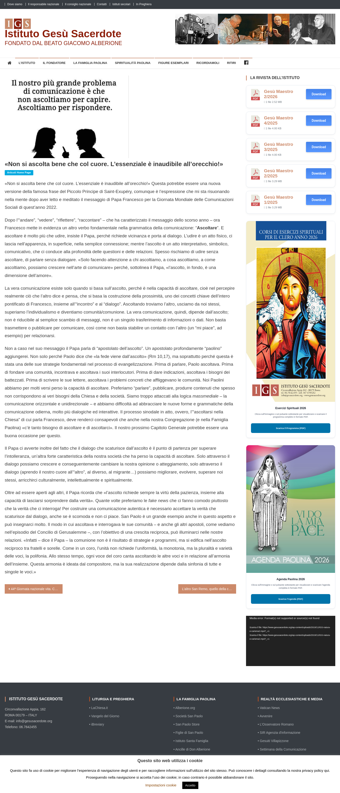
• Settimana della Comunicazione (282, 749)
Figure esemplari (173, 63)
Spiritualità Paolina (133, 63)
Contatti (101, 4)
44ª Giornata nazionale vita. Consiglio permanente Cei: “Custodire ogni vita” (37, 589)
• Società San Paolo (188, 716)
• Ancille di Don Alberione (192, 749)
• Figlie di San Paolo (188, 732)
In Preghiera (143, 4)
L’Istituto (27, 63)
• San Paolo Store (187, 724)
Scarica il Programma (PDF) (290, 428)
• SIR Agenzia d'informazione (279, 732)
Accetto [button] (190, 785)
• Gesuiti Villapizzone (273, 741)
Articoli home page (19, 172)
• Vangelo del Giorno (104, 716)
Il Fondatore (54, 63)
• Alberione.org (184, 708)
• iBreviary (96, 724)
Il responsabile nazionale (43, 4)
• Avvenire (265, 716)
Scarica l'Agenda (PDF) (290, 599)
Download (319, 94)
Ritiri (231, 63)
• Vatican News (269, 708)
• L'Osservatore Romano (276, 724)
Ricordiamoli (207, 63)
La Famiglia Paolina (90, 63)
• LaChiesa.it (98, 708)
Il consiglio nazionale (78, 4)
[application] (290, 641)
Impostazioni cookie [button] (160, 785)
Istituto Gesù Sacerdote (63, 33)
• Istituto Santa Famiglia (191, 741)
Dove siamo (14, 4)
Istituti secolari (121, 4)
